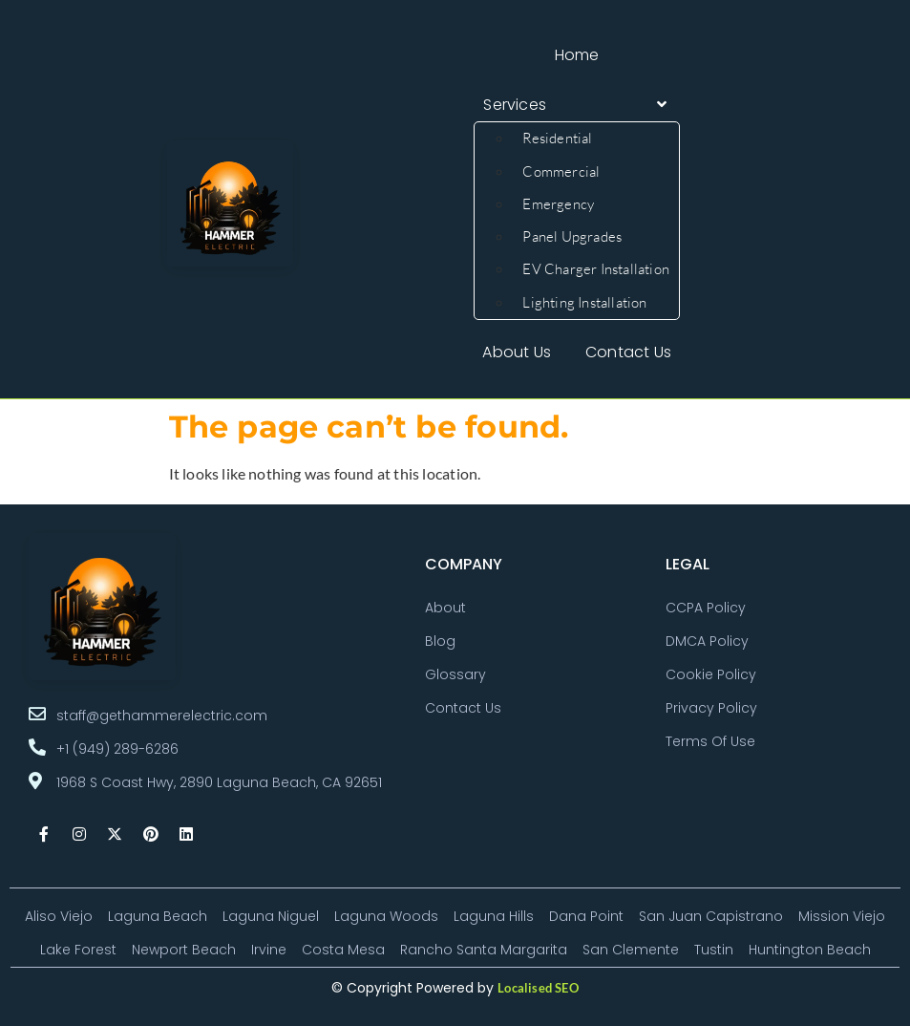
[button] (577, 105)
